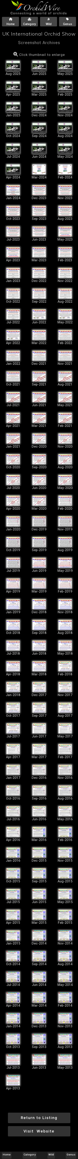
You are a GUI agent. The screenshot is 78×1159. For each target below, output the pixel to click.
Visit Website (39, 1131)
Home (7, 1154)
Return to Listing (39, 1117)
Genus (71, 1154)
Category (30, 1154)
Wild (51, 1154)
